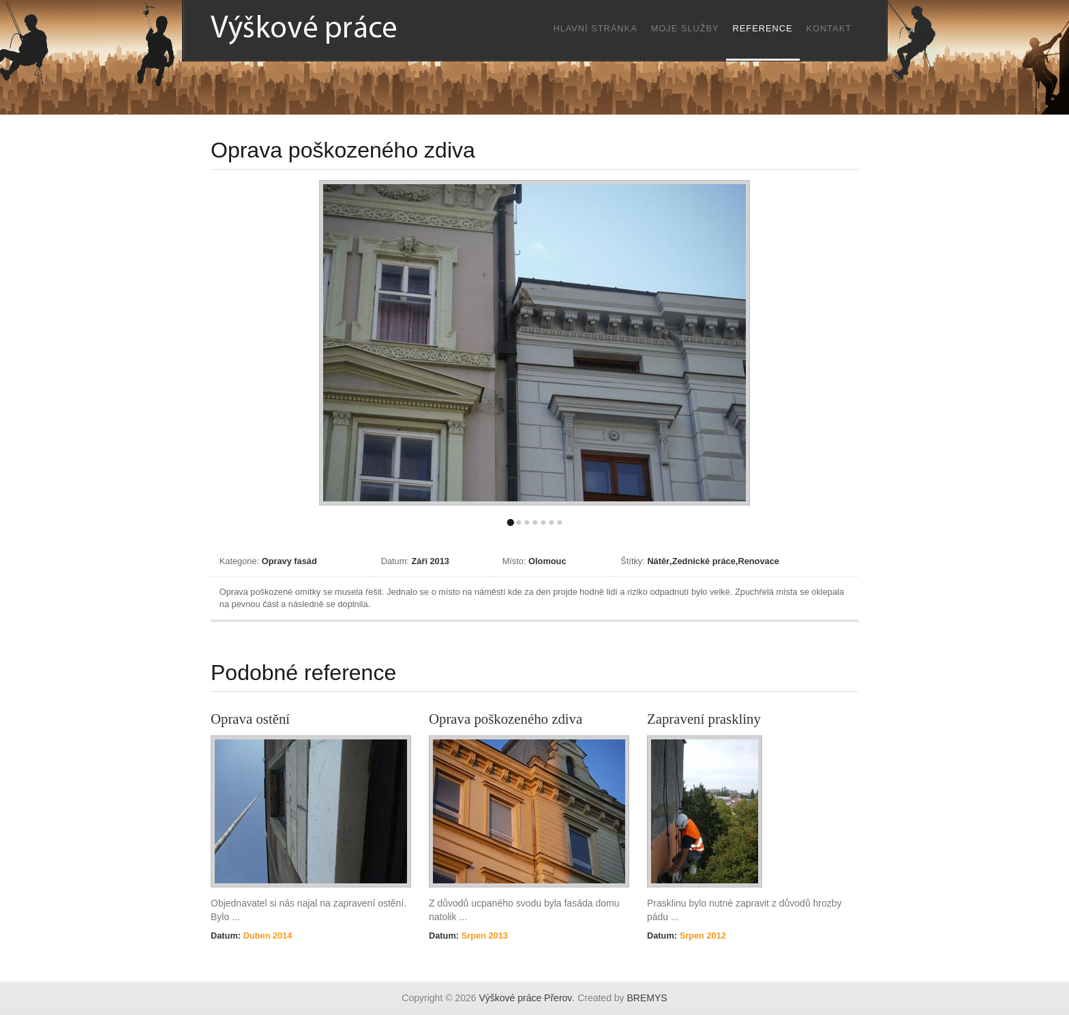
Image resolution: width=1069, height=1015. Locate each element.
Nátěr (658, 561)
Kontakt (829, 28)
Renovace (758, 561)
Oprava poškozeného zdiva (505, 718)
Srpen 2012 (701, 935)
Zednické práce (704, 561)
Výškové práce (333, 29)
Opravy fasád (289, 561)
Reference (763, 28)
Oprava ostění (250, 718)
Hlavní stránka (595, 28)
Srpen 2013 (483, 935)
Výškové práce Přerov (525, 997)
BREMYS (647, 997)
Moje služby (685, 28)
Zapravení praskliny (704, 718)
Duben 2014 (266, 935)
